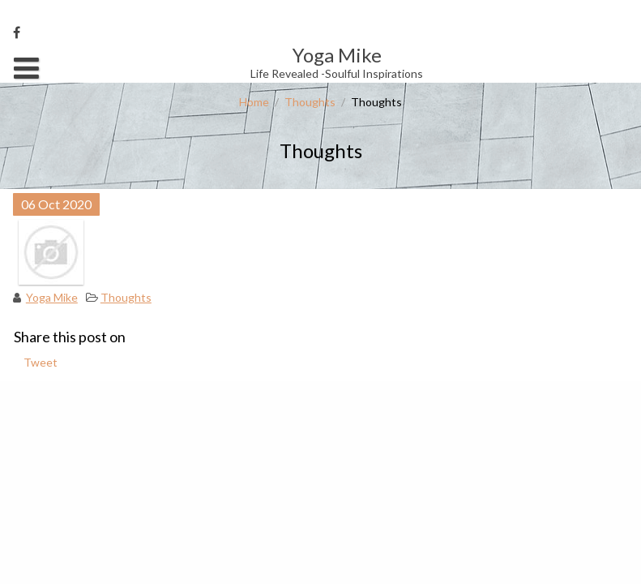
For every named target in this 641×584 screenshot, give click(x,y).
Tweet (41, 362)
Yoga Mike (52, 297)
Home (254, 102)
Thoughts (309, 102)
